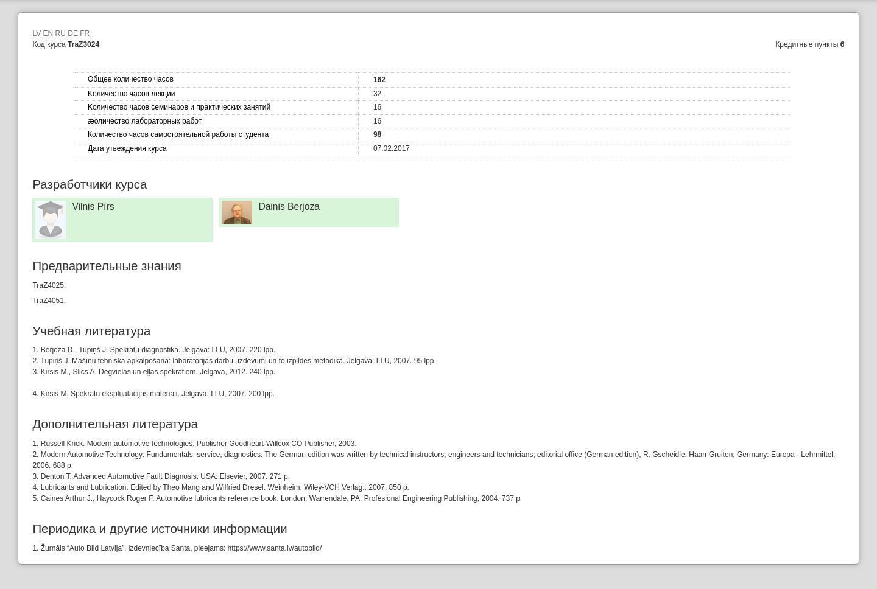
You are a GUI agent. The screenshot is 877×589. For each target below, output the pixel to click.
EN (48, 33)
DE (73, 33)
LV (36, 33)
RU (60, 33)
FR (85, 33)
